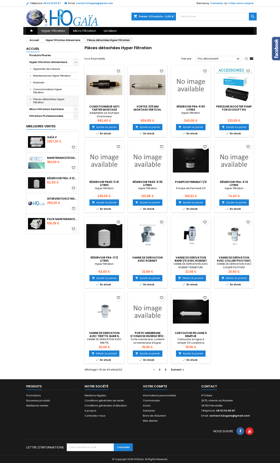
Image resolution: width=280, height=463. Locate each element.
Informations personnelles (159, 395)
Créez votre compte (240, 3)
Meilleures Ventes (41, 126)
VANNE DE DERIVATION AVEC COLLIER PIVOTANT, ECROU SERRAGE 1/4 (234, 261)
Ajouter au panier (104, 127)
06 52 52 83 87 (52, 3)
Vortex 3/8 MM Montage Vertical (147, 108)
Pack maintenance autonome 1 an (62, 219)
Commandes (151, 400)
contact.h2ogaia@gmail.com (94, 3)
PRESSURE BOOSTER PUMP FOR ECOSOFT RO (234, 108)
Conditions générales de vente (104, 400)
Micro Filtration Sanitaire (46, 109)
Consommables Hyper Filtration (47, 90)
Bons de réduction (154, 416)
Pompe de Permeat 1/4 (191, 182)
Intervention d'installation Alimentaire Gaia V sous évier (62, 198)
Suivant (178, 369)
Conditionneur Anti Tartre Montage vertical (104, 110)
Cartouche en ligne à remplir (191, 334)
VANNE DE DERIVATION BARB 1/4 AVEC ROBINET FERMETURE (191, 261)
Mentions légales (95, 395)
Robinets (38, 82)
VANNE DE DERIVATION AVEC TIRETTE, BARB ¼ (104, 334)
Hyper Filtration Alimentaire (48, 62)
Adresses (149, 410)
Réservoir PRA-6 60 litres (191, 108)
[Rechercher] (218, 16)
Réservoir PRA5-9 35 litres (148, 183)
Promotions (33, 395)
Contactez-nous (95, 416)
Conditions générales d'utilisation (106, 405)
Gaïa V (52, 137)
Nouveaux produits (38, 400)
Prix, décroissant (219, 59)
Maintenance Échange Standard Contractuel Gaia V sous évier (62, 157)
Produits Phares (40, 55)
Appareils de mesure (46, 69)
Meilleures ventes (37, 405)
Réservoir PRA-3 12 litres (62, 178)
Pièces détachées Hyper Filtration (49, 100)
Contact (209, 386)
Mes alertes (150, 421)
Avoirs (147, 405)
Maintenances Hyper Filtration (52, 76)
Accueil (32, 48)
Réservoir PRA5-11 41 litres (104, 183)
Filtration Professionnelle (46, 116)
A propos (90, 410)
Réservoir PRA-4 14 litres (234, 183)
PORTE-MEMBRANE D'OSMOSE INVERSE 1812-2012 (147, 336)
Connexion (216, 3)
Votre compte (155, 386)
